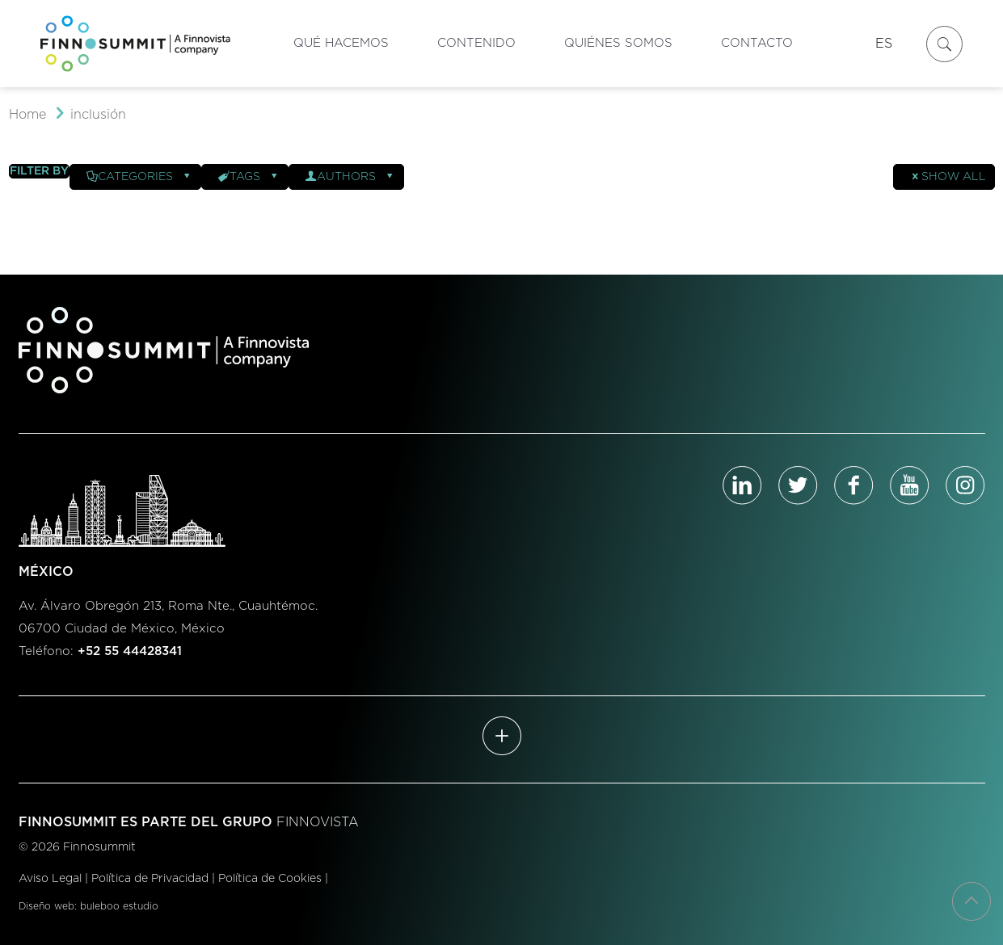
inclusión (98, 114)
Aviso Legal (50, 878)
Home (27, 114)
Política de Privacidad (150, 878)
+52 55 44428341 (130, 651)
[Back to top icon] (971, 901)
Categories (139, 177)
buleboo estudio (119, 906)
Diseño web (46, 906)
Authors (350, 177)
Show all (948, 177)
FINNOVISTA (317, 822)
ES (883, 43)
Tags (249, 177)
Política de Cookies (270, 878)
